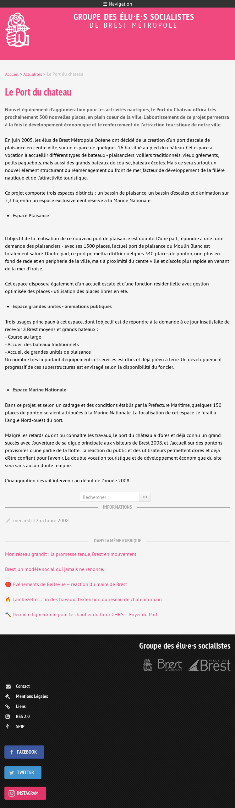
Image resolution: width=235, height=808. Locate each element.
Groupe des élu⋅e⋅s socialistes (117, 20)
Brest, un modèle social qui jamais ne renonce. (54, 569)
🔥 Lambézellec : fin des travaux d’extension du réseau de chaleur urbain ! (85, 599)
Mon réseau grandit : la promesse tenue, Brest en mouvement (70, 554)
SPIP (20, 726)
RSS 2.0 (23, 716)
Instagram (28, 793)
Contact (23, 686)
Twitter (25, 772)
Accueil (12, 74)
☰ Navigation (117, 4)
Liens (21, 706)
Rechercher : (96, 497)
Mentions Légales (32, 696)
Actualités (32, 74)
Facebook (27, 752)
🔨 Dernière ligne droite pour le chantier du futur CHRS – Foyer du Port (81, 614)
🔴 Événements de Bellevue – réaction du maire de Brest (66, 584)
